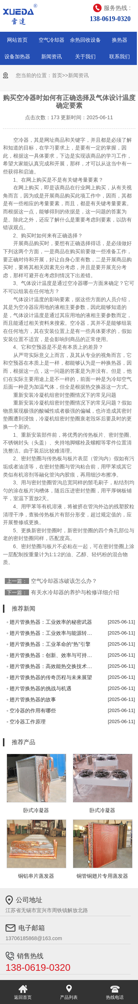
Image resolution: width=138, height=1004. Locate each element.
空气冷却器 (51, 40)
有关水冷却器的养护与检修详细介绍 (75, 592)
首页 (57, 75)
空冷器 (21, 140)
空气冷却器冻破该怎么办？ (64, 581)
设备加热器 (17, 56)
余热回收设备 (85, 40)
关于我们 (85, 56)
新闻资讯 (51, 56)
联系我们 (119, 56)
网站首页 (17, 40)
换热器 (119, 40)
